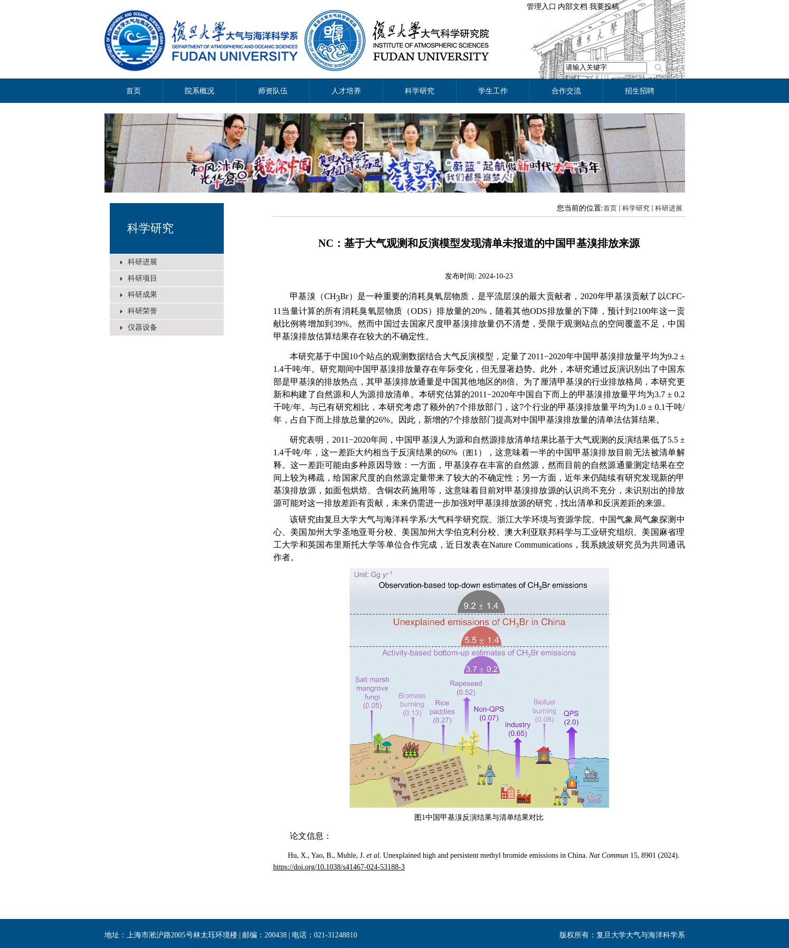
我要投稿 (604, 7)
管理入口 (541, 7)
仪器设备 (142, 327)
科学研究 (150, 228)
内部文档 (572, 7)
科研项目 (142, 278)
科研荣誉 (142, 311)
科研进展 (142, 262)
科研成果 (142, 295)
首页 (610, 208)
